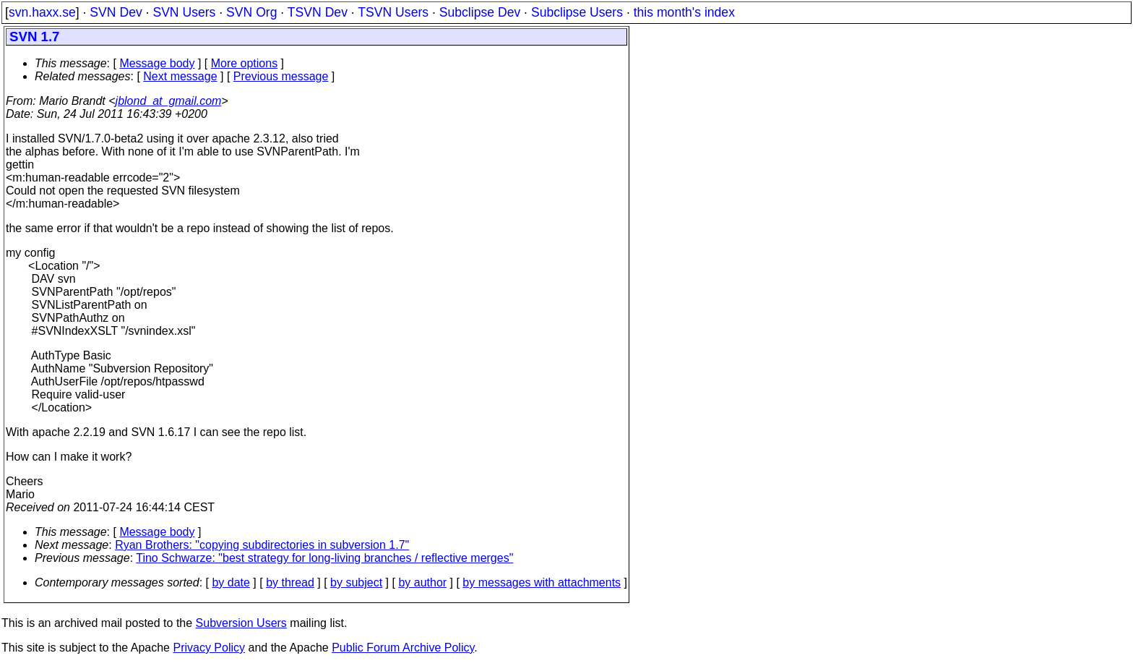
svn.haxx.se (42, 12)
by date (230, 582)
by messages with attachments (541, 582)
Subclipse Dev (479, 12)
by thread (290, 582)
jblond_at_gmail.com (169, 101)
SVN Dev (116, 12)
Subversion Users (241, 623)
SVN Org (251, 12)
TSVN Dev (318, 12)
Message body (156, 63)
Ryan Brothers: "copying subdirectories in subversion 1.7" (262, 545)
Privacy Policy (209, 647)
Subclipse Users (577, 12)
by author (422, 582)
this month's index (684, 12)
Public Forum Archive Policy (403, 647)
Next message (180, 76)
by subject (356, 582)
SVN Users (183, 12)
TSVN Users (393, 12)
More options (244, 63)
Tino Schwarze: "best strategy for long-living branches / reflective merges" (324, 558)
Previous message (281, 76)
